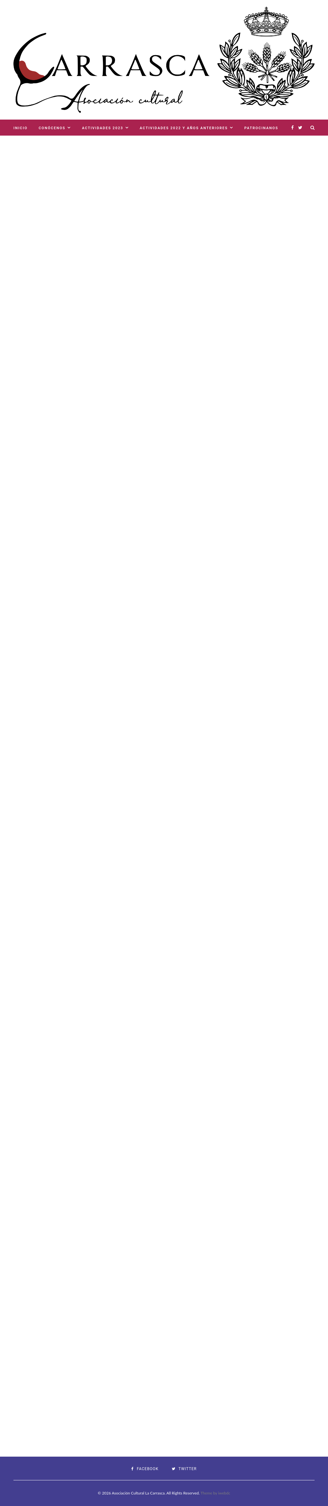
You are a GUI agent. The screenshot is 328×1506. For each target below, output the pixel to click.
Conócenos (52, 128)
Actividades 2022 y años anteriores (184, 128)
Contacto (25, 144)
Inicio (20, 128)
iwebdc (224, 1493)
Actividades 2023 (102, 128)
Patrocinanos (261, 128)
